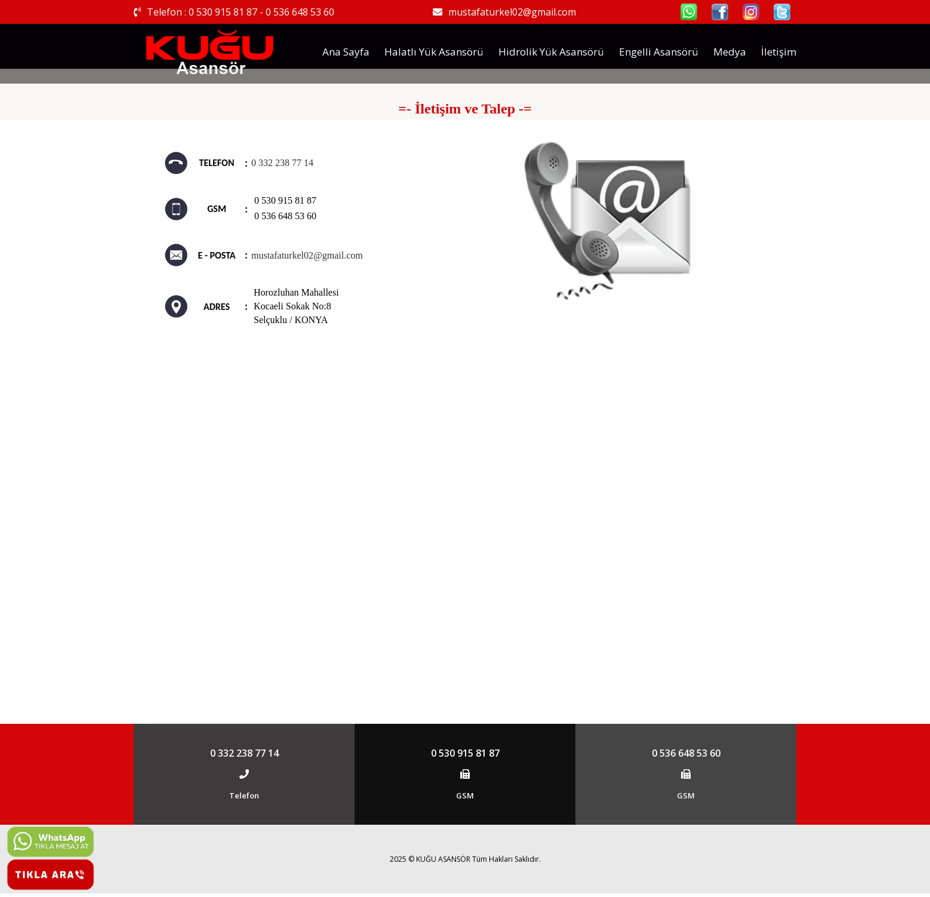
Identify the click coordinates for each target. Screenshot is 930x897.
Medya (729, 52)
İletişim (778, 52)
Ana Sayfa (345, 52)
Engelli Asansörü (658, 52)
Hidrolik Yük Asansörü (551, 52)
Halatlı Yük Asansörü (434, 52)
